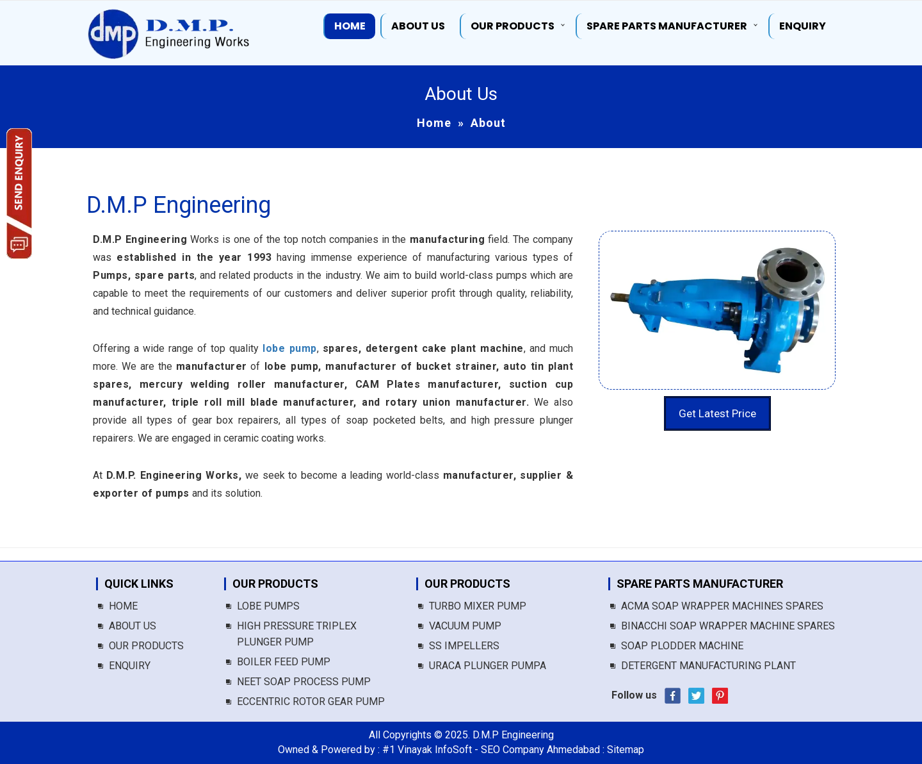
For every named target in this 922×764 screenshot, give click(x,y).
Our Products (512, 26)
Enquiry (802, 26)
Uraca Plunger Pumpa (487, 666)
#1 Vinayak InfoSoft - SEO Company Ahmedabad (491, 749)
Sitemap (625, 749)
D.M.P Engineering (178, 205)
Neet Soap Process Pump (304, 682)
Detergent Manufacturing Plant (708, 666)
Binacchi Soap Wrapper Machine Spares (728, 626)
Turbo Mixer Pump (477, 606)
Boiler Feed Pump (283, 662)
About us (418, 26)
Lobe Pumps (268, 606)
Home (350, 26)
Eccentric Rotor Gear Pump (311, 701)
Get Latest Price (717, 413)
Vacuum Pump (465, 626)
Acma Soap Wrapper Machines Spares (722, 606)
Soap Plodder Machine (682, 646)
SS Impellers (464, 646)
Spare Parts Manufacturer (666, 26)
